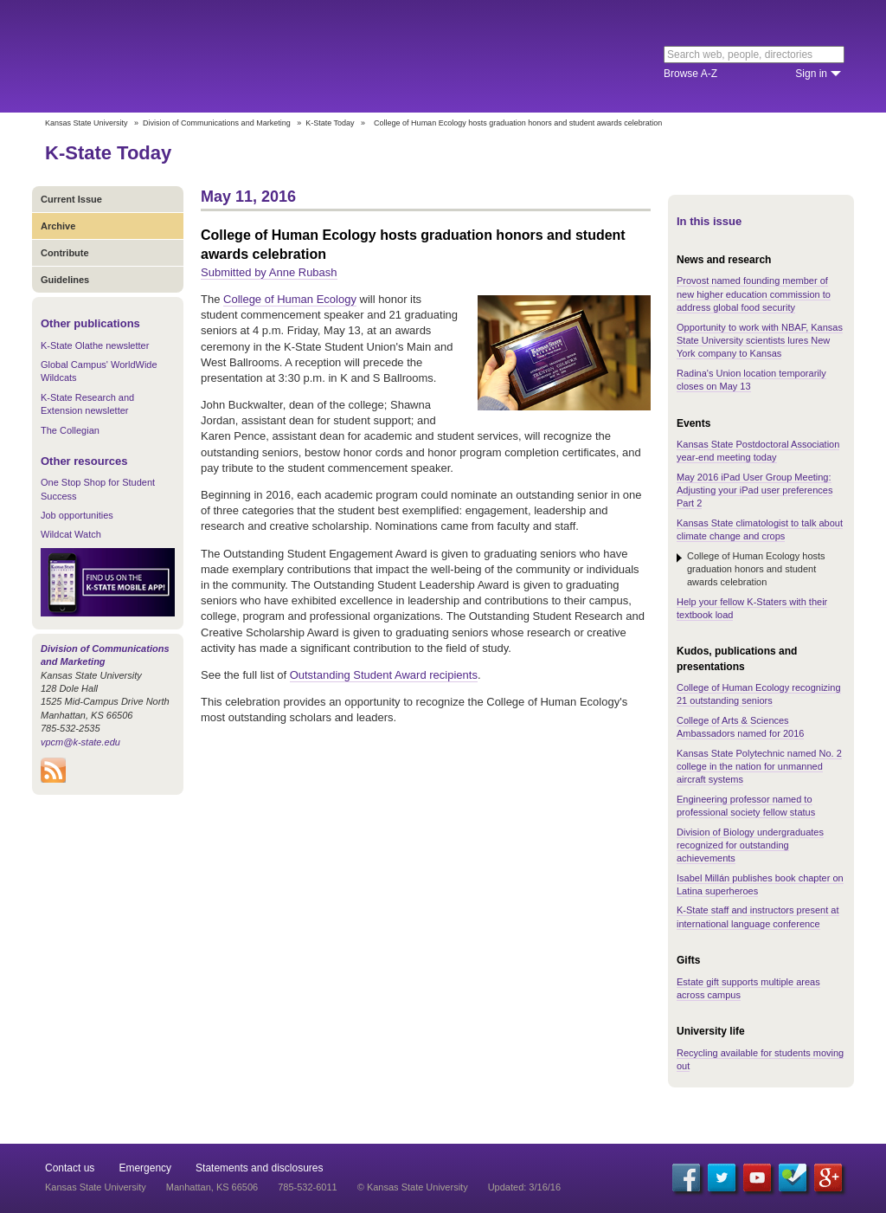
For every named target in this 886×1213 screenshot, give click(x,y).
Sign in (811, 74)
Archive (58, 226)
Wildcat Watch (71, 534)
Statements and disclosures (259, 1168)
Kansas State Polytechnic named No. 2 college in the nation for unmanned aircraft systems (759, 766)
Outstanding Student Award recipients (384, 674)
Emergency (145, 1168)
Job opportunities (77, 515)
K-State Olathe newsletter (95, 345)
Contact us (69, 1168)
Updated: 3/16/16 (524, 1187)
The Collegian (70, 430)
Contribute (65, 253)
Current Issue (71, 199)
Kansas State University (185, 56)
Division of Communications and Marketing (217, 123)
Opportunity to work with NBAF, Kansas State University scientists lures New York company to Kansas (760, 340)
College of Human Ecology (289, 299)
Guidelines (65, 279)
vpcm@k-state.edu (80, 742)
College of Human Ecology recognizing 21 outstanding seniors (759, 694)
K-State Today (329, 123)
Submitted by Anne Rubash (269, 272)
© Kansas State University (412, 1187)
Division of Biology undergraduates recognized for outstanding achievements (750, 845)
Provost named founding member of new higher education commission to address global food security (754, 294)
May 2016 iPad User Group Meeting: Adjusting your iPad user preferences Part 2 (754, 490)
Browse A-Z (690, 74)
